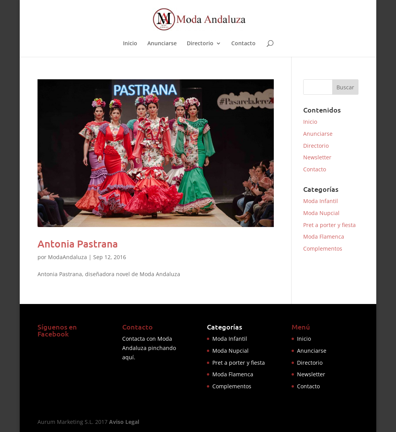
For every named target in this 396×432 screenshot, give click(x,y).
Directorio (200, 44)
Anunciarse (162, 44)
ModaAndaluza (67, 257)
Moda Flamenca (323, 236)
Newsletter (317, 157)
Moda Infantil (320, 201)
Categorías (224, 326)
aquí (128, 357)
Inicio (130, 44)
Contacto (243, 44)
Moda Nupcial (321, 213)
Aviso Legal (124, 421)
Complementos (322, 248)
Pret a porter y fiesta (329, 225)
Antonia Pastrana (78, 243)
